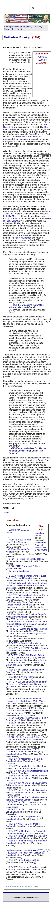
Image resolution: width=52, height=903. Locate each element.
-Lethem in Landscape (18, 571)
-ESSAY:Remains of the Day (21, 723)
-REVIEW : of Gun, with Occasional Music (28, 771)
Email (19, 29)
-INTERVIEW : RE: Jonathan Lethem (25, 739)
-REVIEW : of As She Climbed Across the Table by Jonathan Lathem (26, 798)
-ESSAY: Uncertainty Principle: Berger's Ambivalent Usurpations (26, 615)
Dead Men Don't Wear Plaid (25, 137)
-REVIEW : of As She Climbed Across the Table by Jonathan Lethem (26, 777)
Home (7, 27)
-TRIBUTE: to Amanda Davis (22, 634)
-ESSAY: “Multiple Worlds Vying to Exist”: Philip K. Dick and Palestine (26, 577)
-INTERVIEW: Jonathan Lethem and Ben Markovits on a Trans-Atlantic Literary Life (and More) (26, 684)
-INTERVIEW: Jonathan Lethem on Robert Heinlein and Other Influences (27, 596)
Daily (29, 27)
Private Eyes (41, 543)
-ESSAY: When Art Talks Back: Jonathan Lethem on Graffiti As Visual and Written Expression (26, 585)
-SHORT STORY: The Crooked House (26, 559)
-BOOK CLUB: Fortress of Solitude (24, 737)
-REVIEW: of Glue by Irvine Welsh (24, 643)
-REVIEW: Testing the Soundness (24, 867)
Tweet (6, 513)
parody (12, 53)
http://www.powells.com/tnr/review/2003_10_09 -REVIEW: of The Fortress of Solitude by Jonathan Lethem (28, 852)
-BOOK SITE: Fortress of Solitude (24, 566)
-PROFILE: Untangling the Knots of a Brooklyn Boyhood (26, 306)
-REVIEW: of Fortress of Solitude (24, 860)
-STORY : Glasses (17, 638)
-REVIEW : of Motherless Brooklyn (24, 766)
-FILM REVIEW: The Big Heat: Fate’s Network (18, 541)
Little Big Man (9, 216)
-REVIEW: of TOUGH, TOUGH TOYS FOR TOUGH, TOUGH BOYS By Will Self (25, 656)
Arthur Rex (8, 214)
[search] (37, 8)
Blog (23, 27)
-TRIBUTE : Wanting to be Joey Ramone (27, 629)
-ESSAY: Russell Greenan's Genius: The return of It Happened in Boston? (26, 622)
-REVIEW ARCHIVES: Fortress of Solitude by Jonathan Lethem (23, 825)
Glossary (38, 27)
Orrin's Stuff (9, 29)
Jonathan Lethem (42, 58)
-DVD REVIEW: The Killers (21, 677)
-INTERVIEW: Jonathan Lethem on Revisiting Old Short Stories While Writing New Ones (25, 701)
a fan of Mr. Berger (22, 238)
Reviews (15, 27)
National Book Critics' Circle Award (41, 547)
